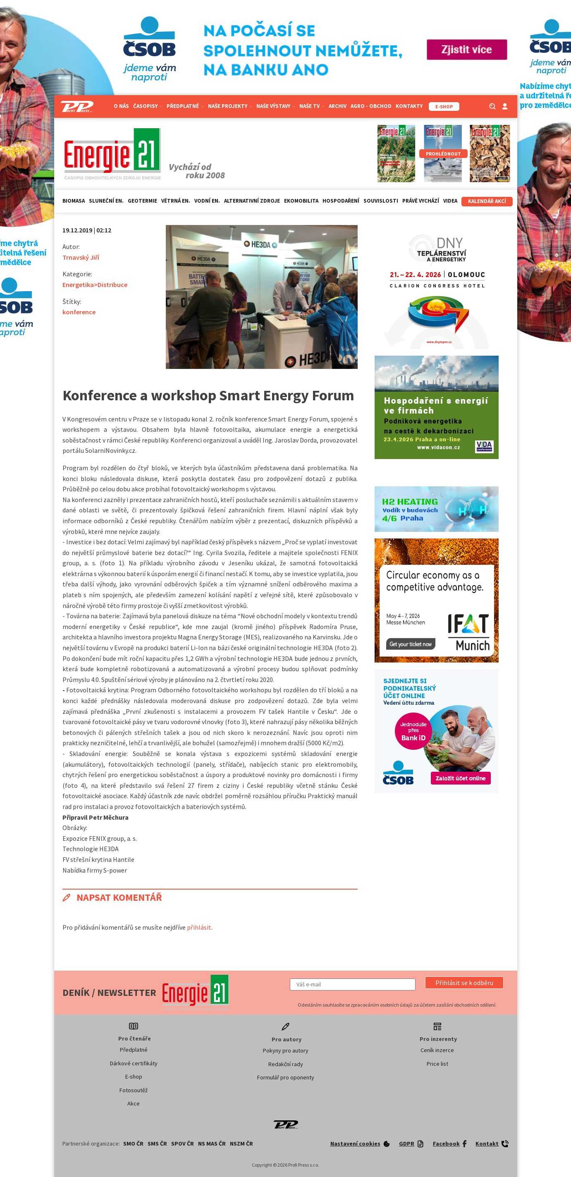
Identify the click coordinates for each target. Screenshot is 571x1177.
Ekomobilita (301, 200)
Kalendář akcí (487, 201)
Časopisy (147, 106)
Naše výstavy (275, 106)
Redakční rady (285, 1064)
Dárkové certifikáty (134, 1063)
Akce (133, 1103)
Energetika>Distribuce (94, 284)
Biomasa (73, 200)
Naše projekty (230, 106)
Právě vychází (420, 200)
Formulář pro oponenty (285, 1077)
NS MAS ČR (212, 1143)
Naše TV (312, 106)
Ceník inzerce (437, 1050)
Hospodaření (341, 200)
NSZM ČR (241, 1143)
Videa (450, 200)
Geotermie (142, 200)
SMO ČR (133, 1143)
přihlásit (199, 927)
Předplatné (185, 106)
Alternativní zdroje (252, 200)
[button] (464, 982)
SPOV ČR (182, 1143)
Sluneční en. (106, 200)
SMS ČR (157, 1143)
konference (79, 312)
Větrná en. (175, 200)
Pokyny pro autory (285, 1050)
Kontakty (409, 106)
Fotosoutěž (133, 1090)
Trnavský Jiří (80, 257)
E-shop (133, 1076)
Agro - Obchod (371, 106)
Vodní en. (207, 200)
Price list (437, 1063)
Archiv (337, 106)
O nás (121, 106)
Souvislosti (380, 200)
